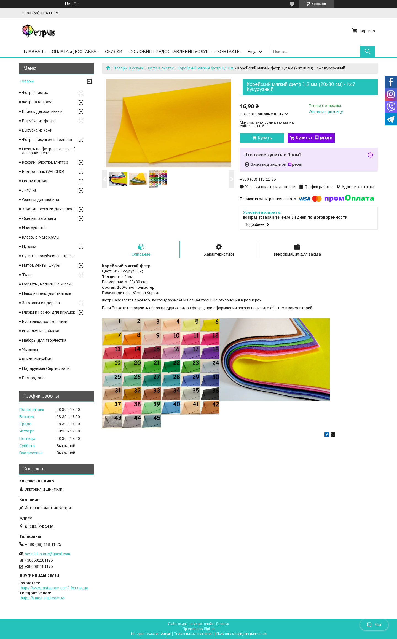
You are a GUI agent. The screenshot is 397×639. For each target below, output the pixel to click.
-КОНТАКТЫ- (229, 51)
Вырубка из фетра (39, 121)
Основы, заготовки (39, 218)
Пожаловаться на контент (194, 634)
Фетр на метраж (37, 102)
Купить (265, 137)
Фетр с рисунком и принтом (47, 139)
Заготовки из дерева (41, 303)
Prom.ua (222, 624)
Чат (374, 624)
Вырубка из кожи (37, 130)
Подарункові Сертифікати (45, 368)
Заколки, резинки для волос (47, 209)
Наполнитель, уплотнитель (46, 293)
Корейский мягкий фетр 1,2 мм (205, 68)
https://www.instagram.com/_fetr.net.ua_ (55, 588)
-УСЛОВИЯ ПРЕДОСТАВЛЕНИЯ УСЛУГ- (169, 51)
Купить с (314, 137)
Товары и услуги (129, 68)
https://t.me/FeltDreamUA (43, 598)
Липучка (29, 190)
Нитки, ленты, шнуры (41, 265)
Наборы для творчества (44, 340)
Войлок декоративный (42, 111)
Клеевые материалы (40, 237)
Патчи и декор (35, 181)
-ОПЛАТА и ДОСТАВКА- (74, 51)
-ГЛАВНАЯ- (33, 51)
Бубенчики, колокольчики (44, 321)
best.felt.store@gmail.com (47, 554)
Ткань (27, 274)
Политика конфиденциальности (241, 634)
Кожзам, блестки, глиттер (45, 162)
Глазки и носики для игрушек (48, 312)
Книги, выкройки (36, 359)
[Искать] (367, 51)
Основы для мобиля (40, 199)
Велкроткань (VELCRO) (43, 171)
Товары (26, 81)
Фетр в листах (161, 68)
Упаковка (30, 349)
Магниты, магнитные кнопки (47, 284)
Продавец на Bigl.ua (198, 629)
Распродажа (33, 378)
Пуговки (29, 246)
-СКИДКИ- (113, 51)
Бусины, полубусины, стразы (48, 256)
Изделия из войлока (40, 331)
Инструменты (34, 228)
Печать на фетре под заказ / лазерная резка (48, 151)
